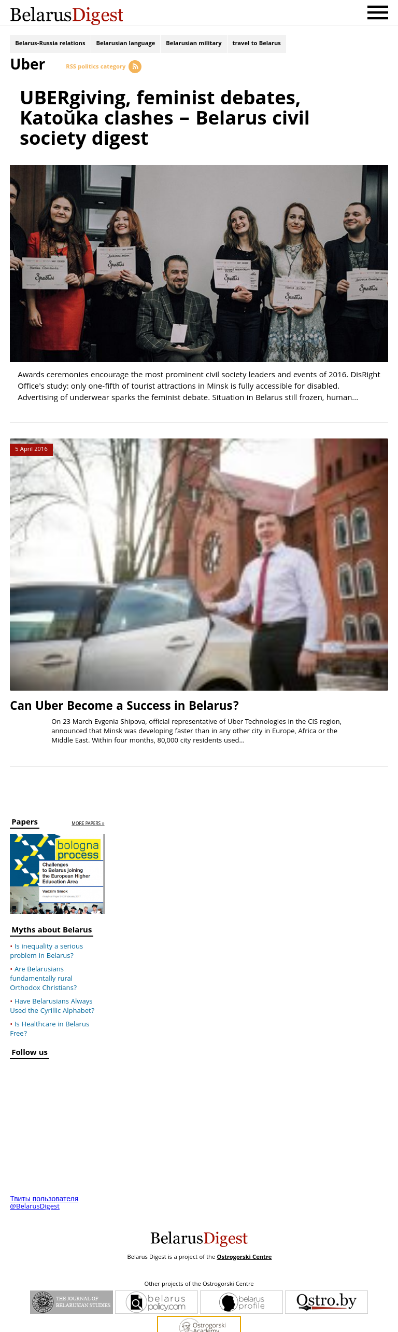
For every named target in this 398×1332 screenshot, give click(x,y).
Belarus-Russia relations (50, 45)
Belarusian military (193, 45)
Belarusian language (125, 45)
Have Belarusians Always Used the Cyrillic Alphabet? (52, 975)
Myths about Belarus (51, 900)
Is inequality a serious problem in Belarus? (46, 920)
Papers (24, 792)
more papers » (88, 792)
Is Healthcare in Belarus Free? (49, 997)
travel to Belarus (257, 45)
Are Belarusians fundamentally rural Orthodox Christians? (43, 947)
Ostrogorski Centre (244, 1226)
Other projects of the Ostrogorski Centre (198, 1253)
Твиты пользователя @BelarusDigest (44, 1171)
